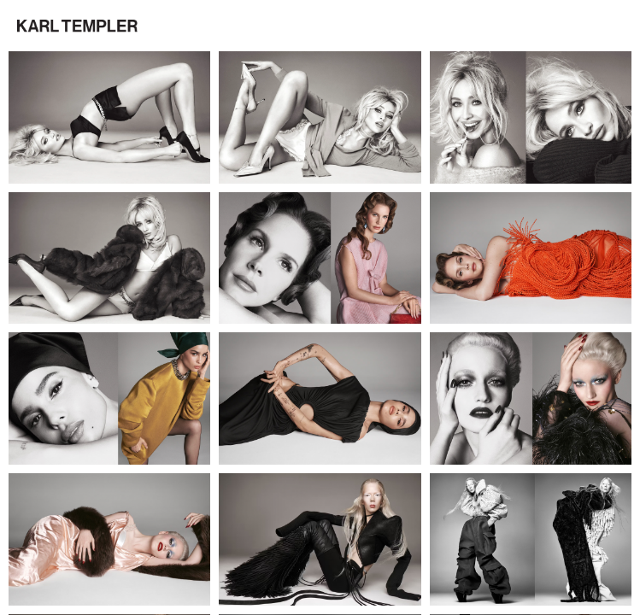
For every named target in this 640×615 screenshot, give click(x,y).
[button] (77, 26)
